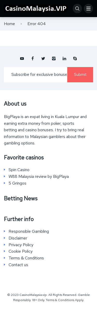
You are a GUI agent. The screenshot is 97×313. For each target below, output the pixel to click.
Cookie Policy (21, 251)
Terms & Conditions (26, 258)
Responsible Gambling (29, 231)
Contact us (18, 264)
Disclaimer (18, 238)
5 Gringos (17, 183)
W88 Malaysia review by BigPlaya (39, 176)
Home (9, 23)
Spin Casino (19, 169)
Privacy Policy (21, 245)
